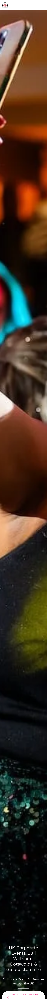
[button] (44, 5)
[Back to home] (5, 5)
